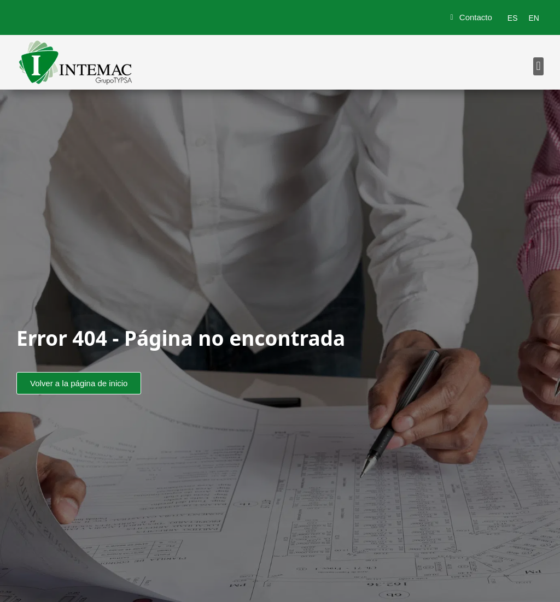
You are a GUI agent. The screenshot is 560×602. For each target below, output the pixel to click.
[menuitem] (512, 18)
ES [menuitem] (513, 18)
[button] (538, 66)
